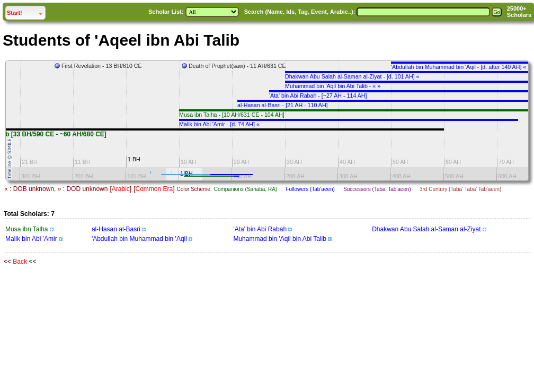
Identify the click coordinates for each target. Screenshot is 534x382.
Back (20, 261)
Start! (26, 11)
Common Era (154, 189)
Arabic (121, 189)
